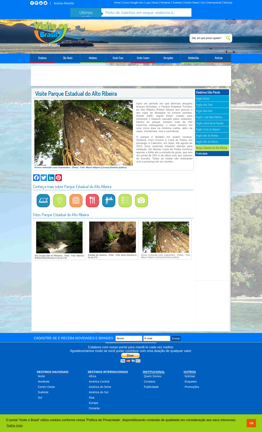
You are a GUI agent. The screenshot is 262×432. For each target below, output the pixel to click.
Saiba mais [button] (15, 425)
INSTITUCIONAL (154, 372)
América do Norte (100, 387)
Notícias (228, 2)
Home (117, 2)
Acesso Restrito (64, 3)
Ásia (91, 397)
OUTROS (190, 372)
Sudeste (177, 2)
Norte (155, 2)
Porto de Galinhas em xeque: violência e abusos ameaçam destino (140, 12)
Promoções (192, 387)
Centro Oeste (191, 2)
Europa (93, 403)
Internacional (214, 2)
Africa (92, 376)
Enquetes (191, 381)
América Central (99, 381)
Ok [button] (251, 423)
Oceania (94, 408)
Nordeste (165, 2)
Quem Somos (152, 376)
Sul (203, 2)
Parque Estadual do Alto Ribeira (211, 148)
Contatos (149, 381)
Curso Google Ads (133, 2)
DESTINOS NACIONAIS (52, 372)
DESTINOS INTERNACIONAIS (108, 372)
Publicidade (151, 387)
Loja (147, 2)
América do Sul (98, 392)
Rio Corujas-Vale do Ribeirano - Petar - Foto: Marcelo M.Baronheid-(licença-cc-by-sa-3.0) (59, 257)
